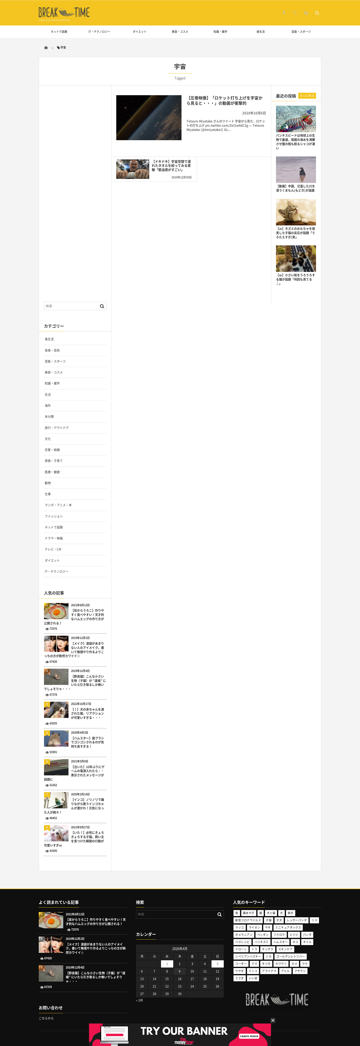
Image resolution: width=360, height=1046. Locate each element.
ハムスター (281, 942)
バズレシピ (242, 942)
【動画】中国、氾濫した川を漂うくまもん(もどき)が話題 (295, 188)
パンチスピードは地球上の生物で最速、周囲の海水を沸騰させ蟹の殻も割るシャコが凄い (295, 141)
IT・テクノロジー (99, 31)
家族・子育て (54, 461)
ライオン (254, 927)
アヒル (285, 971)
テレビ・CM (53, 549)
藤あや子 (248, 913)
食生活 (260, 31)
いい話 (253, 978)
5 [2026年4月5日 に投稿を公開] (217, 964)
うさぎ (239, 978)
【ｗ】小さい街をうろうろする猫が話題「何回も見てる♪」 (295, 279)
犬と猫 (271, 913)
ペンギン (263, 935)
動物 (48, 483)
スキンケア (285, 949)
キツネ (266, 964)
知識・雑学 (220, 31)
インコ (253, 971)
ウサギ (239, 971)
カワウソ (281, 964)
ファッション (54, 516)
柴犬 (291, 913)
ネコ (295, 942)
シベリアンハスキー (248, 956)
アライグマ (269, 971)
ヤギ (268, 927)
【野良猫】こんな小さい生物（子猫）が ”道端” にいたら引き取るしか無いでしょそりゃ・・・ (75, 682)
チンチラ (268, 949)
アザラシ (300, 971)
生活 (48, 394)
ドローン (241, 949)
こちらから (46, 1018)
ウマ (305, 964)
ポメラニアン (243, 935)
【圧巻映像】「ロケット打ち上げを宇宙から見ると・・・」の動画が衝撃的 (224, 100)
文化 (48, 439)
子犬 (279, 920)
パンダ (307, 935)
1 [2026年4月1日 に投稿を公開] (167, 964)
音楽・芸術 (52, 350)
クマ (254, 964)
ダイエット (139, 31)
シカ (269, 956)
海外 (48, 405)
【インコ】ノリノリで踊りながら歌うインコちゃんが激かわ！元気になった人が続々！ (74, 806)
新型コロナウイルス (248, 920)
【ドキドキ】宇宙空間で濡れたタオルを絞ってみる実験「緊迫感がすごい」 (167, 164)
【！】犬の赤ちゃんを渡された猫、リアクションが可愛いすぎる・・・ (87, 713)
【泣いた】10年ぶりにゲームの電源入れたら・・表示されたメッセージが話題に (74, 773)
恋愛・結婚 (52, 450)
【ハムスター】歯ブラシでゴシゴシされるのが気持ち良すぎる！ (87, 742)
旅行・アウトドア (57, 428)
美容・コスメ (180, 31)
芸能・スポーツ (301, 31)
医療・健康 (52, 472)
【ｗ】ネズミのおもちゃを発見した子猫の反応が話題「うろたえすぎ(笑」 (295, 233)
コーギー (241, 964)
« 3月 (139, 1000)
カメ (294, 964)
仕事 (48, 494)
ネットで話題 (59, 31)
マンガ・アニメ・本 (58, 505)
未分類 (49, 416)
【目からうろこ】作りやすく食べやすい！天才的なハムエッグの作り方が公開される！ (74, 616)
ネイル (307, 942)
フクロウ (279, 935)
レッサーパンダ (297, 920)
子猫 (269, 920)
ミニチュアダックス (288, 927)
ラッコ (239, 927)
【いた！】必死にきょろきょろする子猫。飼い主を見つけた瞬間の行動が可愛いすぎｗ (74, 839)
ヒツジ (294, 935)
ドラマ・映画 (54, 538)
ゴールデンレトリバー (290, 956)
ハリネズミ (261, 942)
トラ (254, 949)
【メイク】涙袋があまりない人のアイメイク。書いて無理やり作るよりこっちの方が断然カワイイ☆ (74, 649)
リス (314, 920)
